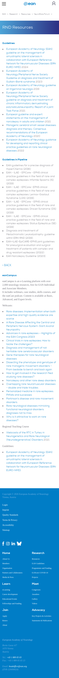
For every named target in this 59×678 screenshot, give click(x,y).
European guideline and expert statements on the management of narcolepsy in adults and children (27, 118)
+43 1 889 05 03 (14, 657)
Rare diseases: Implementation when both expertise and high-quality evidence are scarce (31, 315)
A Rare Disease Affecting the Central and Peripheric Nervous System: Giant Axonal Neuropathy (30, 326)
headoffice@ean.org (18, 666)
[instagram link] (8, 544)
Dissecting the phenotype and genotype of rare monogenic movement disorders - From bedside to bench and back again (31, 366)
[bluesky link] (19, 544)
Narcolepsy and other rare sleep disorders (31, 380)
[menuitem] (14, 553)
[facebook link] (3, 544)
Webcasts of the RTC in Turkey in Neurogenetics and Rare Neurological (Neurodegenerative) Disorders (28, 436)
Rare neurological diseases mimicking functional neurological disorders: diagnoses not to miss (28, 409)
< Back (6, 265)
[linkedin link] (13, 544)
